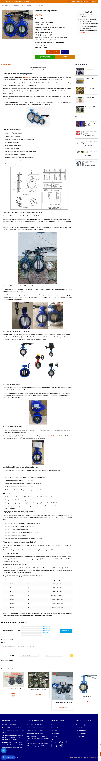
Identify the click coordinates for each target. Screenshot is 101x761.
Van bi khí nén (55, 733)
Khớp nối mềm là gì (90, 165)
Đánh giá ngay (66, 630)
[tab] (37, 64)
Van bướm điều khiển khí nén (53, 436)
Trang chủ (4, 5)
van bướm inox (28, 77)
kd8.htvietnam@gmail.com (22, 1)
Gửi (72, 655)
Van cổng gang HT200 (90, 107)
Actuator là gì (88, 155)
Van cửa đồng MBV (90, 97)
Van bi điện (54, 730)
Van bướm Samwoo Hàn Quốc (63, 702)
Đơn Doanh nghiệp (81, 730)
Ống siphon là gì (89, 145)
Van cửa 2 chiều (89, 69)
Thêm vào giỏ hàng (53, 52)
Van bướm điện (56, 725)
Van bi (53, 739)
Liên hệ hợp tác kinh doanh (83, 728)
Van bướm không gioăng (38, 690)
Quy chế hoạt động (81, 725)
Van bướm (22, 5)
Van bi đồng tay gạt (90, 88)
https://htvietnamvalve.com (14, 747)
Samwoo (46, 221)
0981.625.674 (9, 1)
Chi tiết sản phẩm (6, 64)
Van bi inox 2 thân (89, 78)
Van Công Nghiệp (13, 5)
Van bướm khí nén (56, 728)
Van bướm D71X (87, 696)
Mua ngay (64, 52)
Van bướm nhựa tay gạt (14, 689)
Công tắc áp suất (89, 135)
